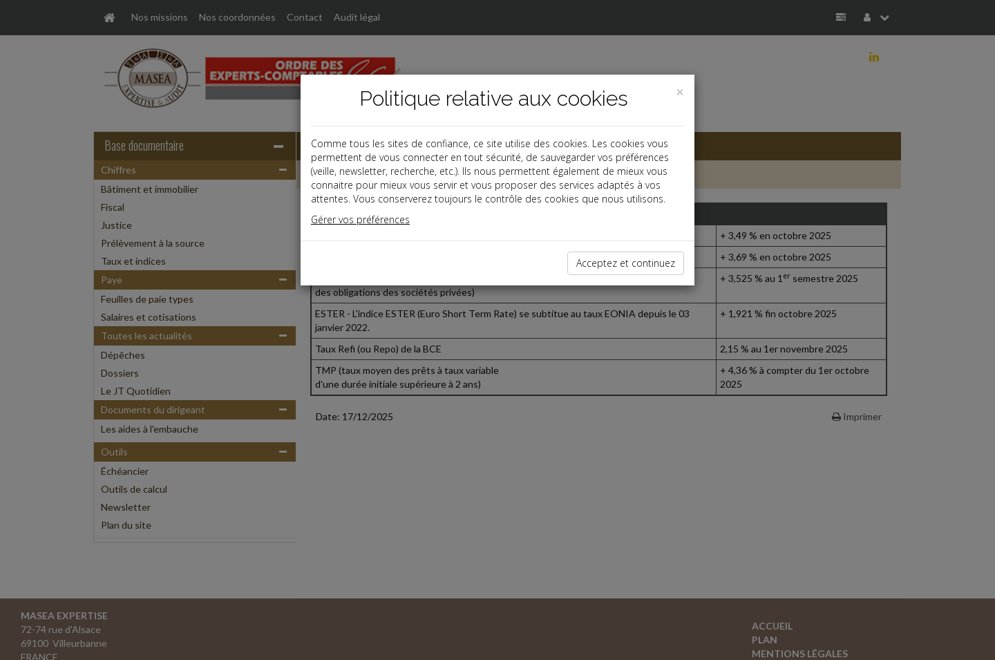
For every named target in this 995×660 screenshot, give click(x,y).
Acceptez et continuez (625, 263)
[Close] (680, 92)
